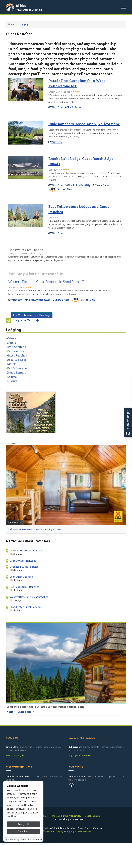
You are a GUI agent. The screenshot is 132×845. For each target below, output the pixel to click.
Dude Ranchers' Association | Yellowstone (84, 124)
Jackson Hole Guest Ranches (26, 550)
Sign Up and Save (79, 755)
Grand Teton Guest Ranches (26, 607)
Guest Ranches (17, 355)
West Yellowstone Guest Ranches (29, 596)
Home (11, 24)
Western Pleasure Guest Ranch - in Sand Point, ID (46, 281)
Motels (11, 364)
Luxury (12, 381)
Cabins (11, 338)
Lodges (12, 377)
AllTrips (21, 6)
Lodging (24, 24)
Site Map (55, 815)
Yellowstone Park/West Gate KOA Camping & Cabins (35, 529)
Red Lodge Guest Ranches (24, 586)
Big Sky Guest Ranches (23, 560)
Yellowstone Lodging (29, 9)
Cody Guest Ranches (21, 576)
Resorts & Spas (16, 359)
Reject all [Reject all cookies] (23, 837)
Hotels (11, 342)
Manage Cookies (92, 815)
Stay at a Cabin (26, 320)
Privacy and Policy (72, 815)
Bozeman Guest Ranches (24, 566)
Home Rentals (16, 372)
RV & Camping (16, 346)
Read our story (15, 755)
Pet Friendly (15, 351)
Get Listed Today (16, 784)
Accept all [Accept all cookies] (23, 830)
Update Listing (35, 254)
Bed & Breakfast (17, 368)
